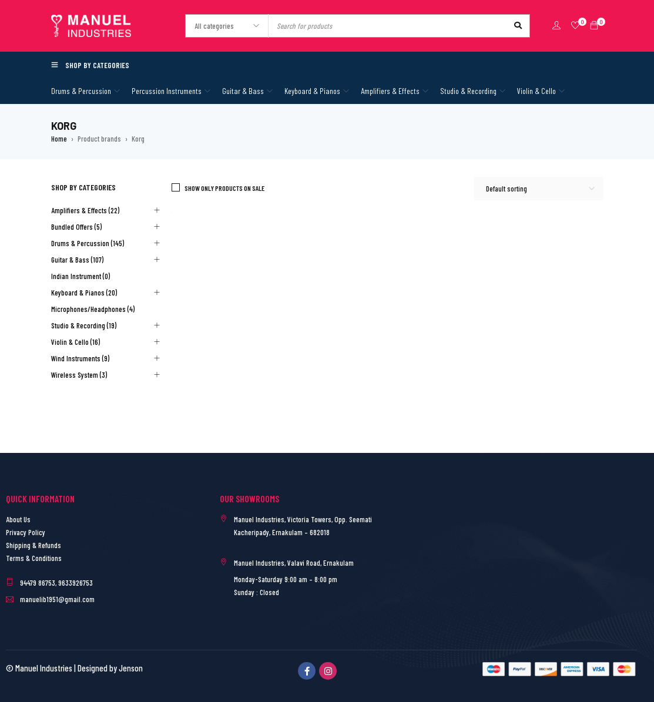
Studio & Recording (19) (83, 325)
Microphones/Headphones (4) (93, 309)
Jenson (131, 668)
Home (59, 138)
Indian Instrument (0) (80, 276)
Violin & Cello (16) (75, 342)
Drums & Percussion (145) (87, 243)
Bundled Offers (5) (76, 226)
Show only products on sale (224, 188)
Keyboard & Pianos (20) (84, 292)
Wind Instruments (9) (80, 358)
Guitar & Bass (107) (77, 259)
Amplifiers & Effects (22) (85, 210)
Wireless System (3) (79, 374)
